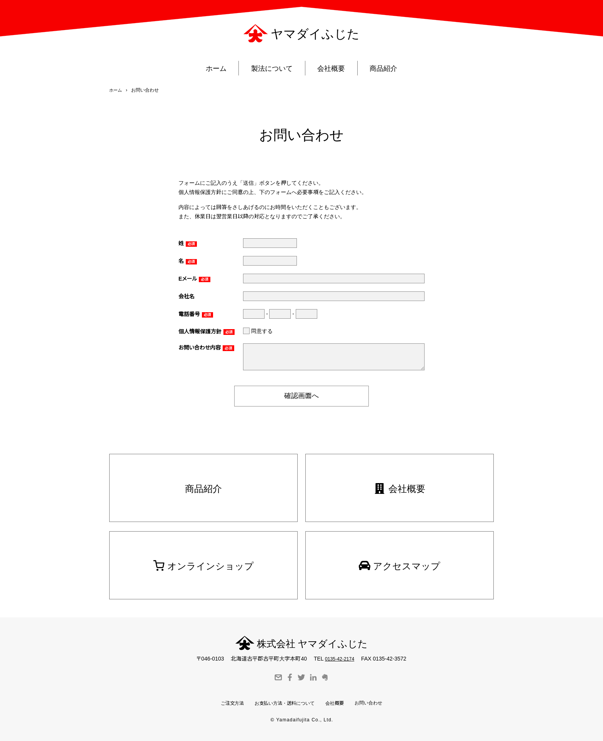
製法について (270, 71)
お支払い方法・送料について (283, 703)
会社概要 (333, 71)
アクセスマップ (400, 563)
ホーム (211, 71)
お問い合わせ (377, 702)
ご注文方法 (223, 703)
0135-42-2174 (339, 658)
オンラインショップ (203, 563)
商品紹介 (389, 71)
